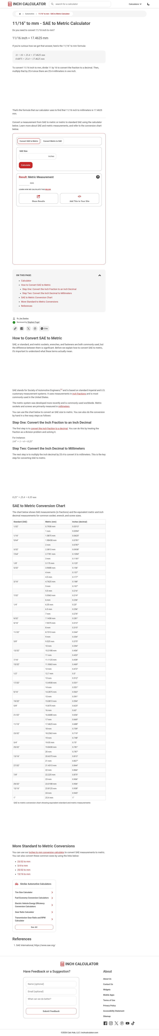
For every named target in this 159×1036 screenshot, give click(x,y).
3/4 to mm (22, 865)
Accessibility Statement (113, 1011)
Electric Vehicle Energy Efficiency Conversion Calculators (34, 905)
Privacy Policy (109, 1005)
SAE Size (23, 151)
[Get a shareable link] (38, 198)
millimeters (63, 406)
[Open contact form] (98, 177)
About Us (107, 979)
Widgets (107, 989)
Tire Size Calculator (34, 892)
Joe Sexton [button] (24, 318)
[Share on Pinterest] (35, 328)
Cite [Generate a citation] (44, 328)
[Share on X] (28, 328)
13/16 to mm (23, 874)
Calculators (135, 4)
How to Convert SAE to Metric (36, 285)
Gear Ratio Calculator (34, 912)
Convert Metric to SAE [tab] (52, 141)
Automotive (29, 14)
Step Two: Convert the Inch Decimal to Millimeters (47, 293)
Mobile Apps (108, 995)
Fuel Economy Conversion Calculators (34, 898)
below (48, 189)
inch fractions (79, 393)
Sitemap (107, 1016)
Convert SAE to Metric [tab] (29, 141)
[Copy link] (15, 328)
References (26, 306)
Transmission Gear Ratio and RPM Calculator (34, 919)
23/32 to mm (23, 861)
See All (34, 927)
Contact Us (108, 984)
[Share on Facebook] (21, 328)
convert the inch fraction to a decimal (49, 428)
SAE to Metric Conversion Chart (36, 297)
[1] (61, 390)
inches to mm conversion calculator (46, 852)
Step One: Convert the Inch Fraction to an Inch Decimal (49, 289)
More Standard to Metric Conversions (39, 301)
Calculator (26, 280)
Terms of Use (109, 1000)
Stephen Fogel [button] (34, 322)
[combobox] (83, 4)
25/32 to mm (23, 870)
